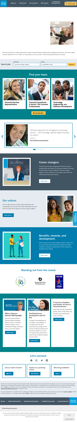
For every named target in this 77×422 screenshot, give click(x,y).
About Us (13, 3)
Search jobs (70, 4)
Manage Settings (69, 419)
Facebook (31, 360)
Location (43, 61)
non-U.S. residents (67, 391)
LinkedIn (47, 360)
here (6, 387)
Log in (57, 373)
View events (34, 373)
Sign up (8, 373)
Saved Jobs (57, 1)
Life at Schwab (33, 3)
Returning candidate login (71, 1)
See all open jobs (38, 113)
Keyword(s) (16, 61)
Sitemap (3, 401)
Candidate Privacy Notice (48, 401)
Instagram (36, 360)
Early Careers (44, 3)
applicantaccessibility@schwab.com (9, 388)
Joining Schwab (55, 3)
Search (71, 64)
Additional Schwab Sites (14, 401)
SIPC (27, 393)
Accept (69, 414)
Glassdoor (41, 360)
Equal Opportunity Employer (31, 401)
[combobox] (54, 64)
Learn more (44, 181)
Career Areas (22, 3)
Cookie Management (63, 401)
